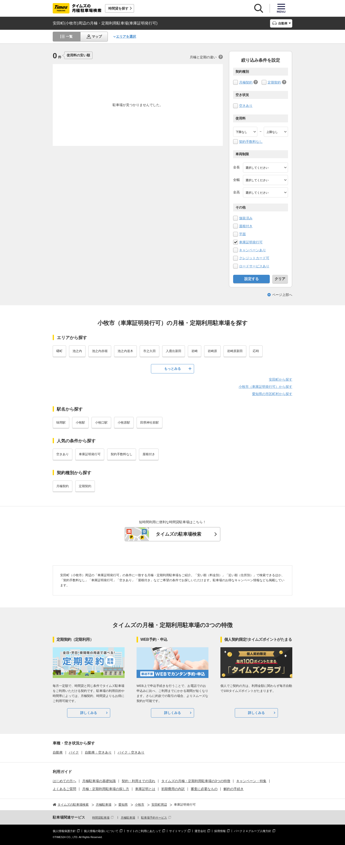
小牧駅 (80, 422)
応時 (256, 351)
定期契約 (274, 82)
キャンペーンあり (252, 250)
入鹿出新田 (173, 351)
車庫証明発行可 (251, 242)
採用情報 (220, 831)
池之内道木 (125, 351)
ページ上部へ (282, 295)
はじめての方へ (64, 781)
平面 (242, 234)
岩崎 (194, 351)
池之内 (77, 351)
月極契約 (246, 82)
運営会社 (200, 831)
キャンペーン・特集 (251, 781)
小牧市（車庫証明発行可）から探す (265, 387)
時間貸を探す (118, 8)
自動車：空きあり (98, 752)
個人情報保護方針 (64, 831)
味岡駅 (61, 422)
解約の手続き (234, 789)
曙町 (59, 351)
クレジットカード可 (254, 258)
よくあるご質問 (64, 789)
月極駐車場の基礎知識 (99, 781)
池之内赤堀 (100, 351)
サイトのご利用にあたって (143, 831)
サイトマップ (177, 831)
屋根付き (246, 226)
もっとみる (172, 369)
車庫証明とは (145, 789)
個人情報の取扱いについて (101, 831)
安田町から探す (280, 379)
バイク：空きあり (131, 752)
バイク (74, 752)
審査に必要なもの (204, 789)
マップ (97, 36)
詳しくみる (88, 713)
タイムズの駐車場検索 (178, 534)
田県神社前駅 (149, 422)
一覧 (69, 36)
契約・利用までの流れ (138, 781)
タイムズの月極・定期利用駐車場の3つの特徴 (195, 781)
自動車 (58, 752)
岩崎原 (212, 351)
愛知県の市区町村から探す (272, 394)
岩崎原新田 (235, 351)
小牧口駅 (101, 422)
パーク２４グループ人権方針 (252, 831)
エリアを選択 (126, 36)
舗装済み (246, 218)
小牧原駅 (124, 422)
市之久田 (149, 351)
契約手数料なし (251, 142)
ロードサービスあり (254, 266)
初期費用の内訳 (173, 789)
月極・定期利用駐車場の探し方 (105, 789)
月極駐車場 (128, 817)
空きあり (246, 106)
